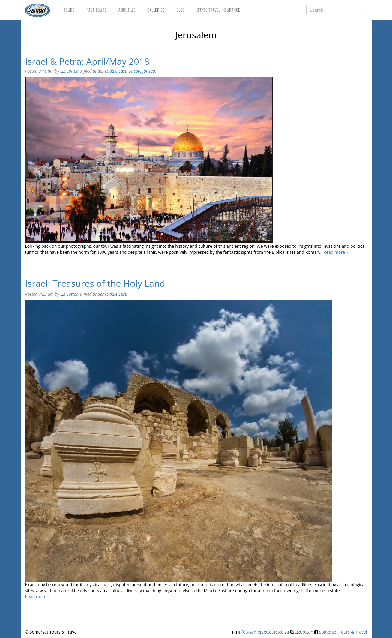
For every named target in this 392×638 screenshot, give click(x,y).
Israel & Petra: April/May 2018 (87, 61)
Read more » (336, 252)
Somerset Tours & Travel (343, 632)
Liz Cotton (69, 71)
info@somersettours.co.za (263, 632)
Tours (69, 10)
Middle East (115, 71)
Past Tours (96, 10)
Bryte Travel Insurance (218, 10)
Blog (180, 10)
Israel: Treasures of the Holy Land (95, 283)
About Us (126, 10)
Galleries (155, 10)
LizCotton (304, 632)
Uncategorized (141, 71)
